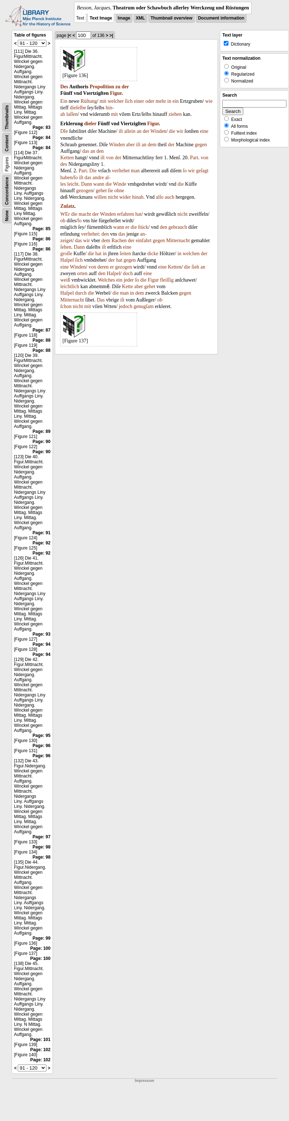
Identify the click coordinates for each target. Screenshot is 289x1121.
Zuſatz (67, 206)
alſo (160, 197)
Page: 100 (40, 948)
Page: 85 (41, 228)
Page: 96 (41, 745)
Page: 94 (41, 644)
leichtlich (69, 286)
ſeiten (125, 253)
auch (169, 197)
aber (130, 144)
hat (138, 214)
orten (82, 273)
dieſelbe (78, 107)
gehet (101, 190)
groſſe (66, 253)
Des (64, 86)
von (109, 157)
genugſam (143, 306)
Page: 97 (41, 836)
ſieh (195, 267)
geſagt (202, 170)
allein (129, 131)
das (85, 151)
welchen (191, 253)
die (172, 131)
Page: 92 (41, 542)
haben (66, 177)
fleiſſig (166, 280)
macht (85, 214)
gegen (201, 144)
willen (100, 197)
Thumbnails (6, 117)
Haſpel (67, 260)
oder (149, 101)
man (135, 170)
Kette (127, 286)
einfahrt (144, 240)
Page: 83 (41, 127)
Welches (106, 280)
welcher (116, 101)
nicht (113, 197)
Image (124, 18)
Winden (158, 131)
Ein (63, 101)
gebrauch (177, 227)
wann (98, 184)
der (125, 86)
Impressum (144, 1081)
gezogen (84, 190)
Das (101, 300)
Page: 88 (41, 340)
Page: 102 (40, 1049)
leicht (72, 184)
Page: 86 (41, 238)
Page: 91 (41, 532)
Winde (119, 184)
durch (81, 293)
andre (98, 177)
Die (92, 170)
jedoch (125, 306)
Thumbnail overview (171, 18)
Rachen (119, 240)
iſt (121, 131)
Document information (221, 18)
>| (111, 35)
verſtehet (121, 170)
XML (140, 18)
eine (204, 131)
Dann (86, 184)
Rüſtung (88, 101)
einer (139, 101)
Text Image (101, 18)
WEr (65, 214)
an (139, 131)
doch (128, 273)
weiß (65, 280)
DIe (64, 131)
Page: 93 (41, 634)
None (6, 215)
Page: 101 (40, 1039)
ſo (185, 170)
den (100, 151)
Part (194, 157)
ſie (110, 190)
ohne (119, 190)
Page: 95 (41, 735)
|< (69, 35)
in (169, 101)
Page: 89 (41, 431)
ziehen (175, 114)
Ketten (67, 157)
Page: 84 (41, 137)
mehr (161, 101)
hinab (137, 197)
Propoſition (102, 86)
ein (176, 101)
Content (6, 143)
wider (125, 197)
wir (180, 131)
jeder (129, 280)
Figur (115, 93)
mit (103, 101)
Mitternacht (178, 240)
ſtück (143, 227)
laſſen (72, 114)
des (63, 164)
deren (102, 267)
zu (117, 86)
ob (62, 220)
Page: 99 (41, 938)
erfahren (125, 214)
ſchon (65, 306)
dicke (152, 253)
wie (208, 101)
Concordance (6, 191)
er (127, 227)
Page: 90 (41, 441)
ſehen (65, 247)
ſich (129, 101)
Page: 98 (41, 847)
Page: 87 (41, 330)
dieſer (90, 123)
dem (152, 144)
